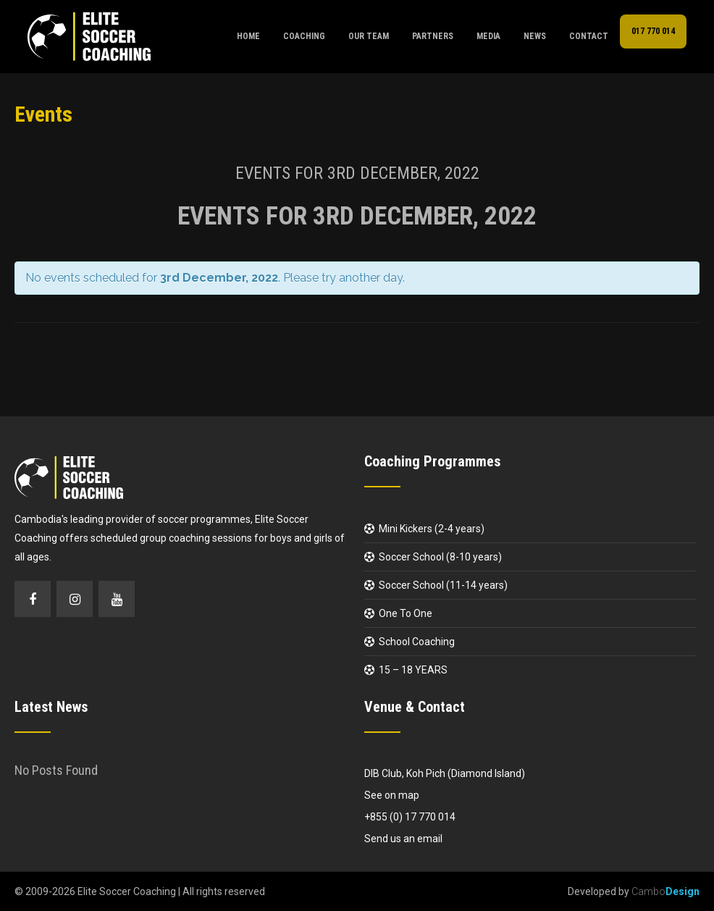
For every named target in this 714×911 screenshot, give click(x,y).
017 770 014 (653, 31)
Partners (432, 36)
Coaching (304, 36)
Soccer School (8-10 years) (440, 557)
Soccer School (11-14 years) (443, 585)
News (535, 36)
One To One (405, 613)
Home (248, 36)
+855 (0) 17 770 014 (409, 817)
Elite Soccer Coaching (126, 891)
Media (488, 36)
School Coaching (417, 641)
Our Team (368, 36)
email (429, 838)
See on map (391, 795)
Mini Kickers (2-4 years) (431, 528)
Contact (588, 36)
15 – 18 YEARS (413, 670)
